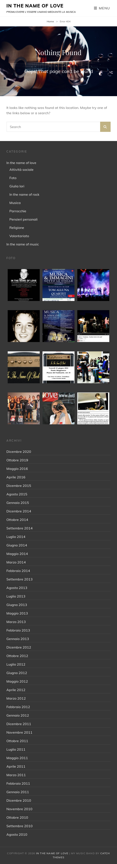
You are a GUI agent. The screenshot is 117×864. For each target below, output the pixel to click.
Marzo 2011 (16, 775)
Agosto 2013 (16, 588)
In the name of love (21, 163)
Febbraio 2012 (18, 707)
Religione (16, 227)
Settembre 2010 (19, 826)
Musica (15, 203)
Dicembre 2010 (18, 800)
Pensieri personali (23, 219)
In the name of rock (24, 194)
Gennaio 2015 (17, 502)
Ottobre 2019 (17, 460)
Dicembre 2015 (18, 485)
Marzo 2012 (16, 698)
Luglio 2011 (15, 749)
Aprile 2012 (15, 690)
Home (50, 21)
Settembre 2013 (19, 579)
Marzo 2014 (16, 562)
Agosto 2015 (16, 494)
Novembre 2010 (19, 809)
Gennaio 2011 (17, 792)
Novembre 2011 (19, 732)
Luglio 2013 (15, 596)
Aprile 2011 (15, 766)
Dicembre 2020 (18, 451)
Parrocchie (17, 211)
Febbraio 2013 (18, 630)
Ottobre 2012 (17, 656)
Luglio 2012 (15, 664)
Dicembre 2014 (18, 511)
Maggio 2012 (17, 681)
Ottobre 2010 (17, 817)
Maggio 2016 (17, 468)
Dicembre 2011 (18, 724)
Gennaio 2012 (17, 715)
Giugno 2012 (16, 673)
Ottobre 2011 (17, 741)
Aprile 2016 (15, 477)
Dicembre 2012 (18, 647)
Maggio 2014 (17, 554)
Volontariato (19, 236)
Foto (12, 178)
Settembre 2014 (19, 528)
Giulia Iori (16, 186)
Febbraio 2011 (18, 783)
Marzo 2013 (16, 622)
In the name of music (22, 244)
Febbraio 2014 (18, 571)
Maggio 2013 (17, 613)
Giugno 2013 (16, 605)
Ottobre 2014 (17, 520)
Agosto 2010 (16, 834)
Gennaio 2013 (17, 639)
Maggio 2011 (17, 758)
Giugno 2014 (16, 545)
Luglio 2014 (15, 537)
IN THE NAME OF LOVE (34, 6)
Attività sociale (21, 169)
